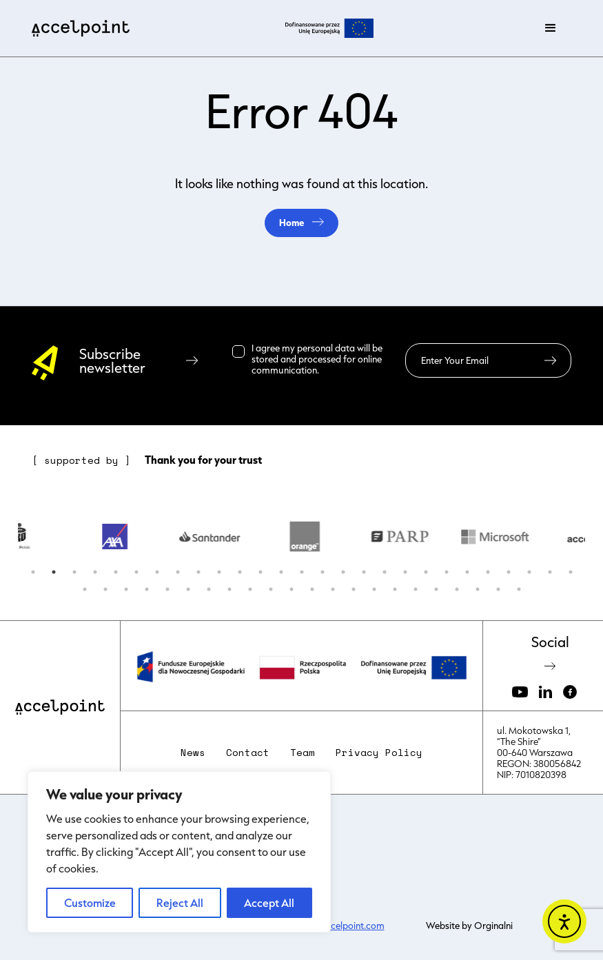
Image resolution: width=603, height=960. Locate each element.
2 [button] (54, 572)
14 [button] (302, 572)
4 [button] (95, 572)
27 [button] (571, 572)
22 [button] (467, 572)
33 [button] (188, 589)
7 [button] (157, 572)
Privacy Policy (379, 752)
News (193, 752)
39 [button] (312, 589)
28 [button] (85, 589)
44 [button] (415, 589)
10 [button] (219, 572)
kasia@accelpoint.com (337, 925)
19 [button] (405, 572)
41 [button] (353, 589)
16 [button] (343, 572)
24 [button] (508, 572)
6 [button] (136, 572)
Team (302, 752)
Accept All (269, 902)
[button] (550, 28)
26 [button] (550, 572)
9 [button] (198, 572)
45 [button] (436, 589)
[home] (81, 28)
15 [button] (322, 572)
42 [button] (374, 589)
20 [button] (426, 572)
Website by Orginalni (469, 925)
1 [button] (33, 572)
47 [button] (477, 589)
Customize (90, 902)
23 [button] (488, 572)
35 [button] (229, 589)
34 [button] (209, 589)
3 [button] (74, 572)
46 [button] (457, 589)
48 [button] (498, 589)
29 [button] (105, 589)
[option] (122, 537)
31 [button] (147, 589)
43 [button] (395, 589)
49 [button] (519, 589)
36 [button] (250, 589)
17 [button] (364, 572)
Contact (247, 752)
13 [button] (281, 572)
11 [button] (240, 572)
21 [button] (446, 572)
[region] (179, 851)
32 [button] (167, 589)
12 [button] (260, 572)
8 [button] (178, 572)
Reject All (179, 902)
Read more (344, 370)
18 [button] (384, 572)
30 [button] (126, 589)
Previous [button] (7, 537)
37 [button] (271, 589)
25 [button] (529, 572)
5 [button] (116, 572)
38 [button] (291, 589)
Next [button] (595, 537)
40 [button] (333, 589)
